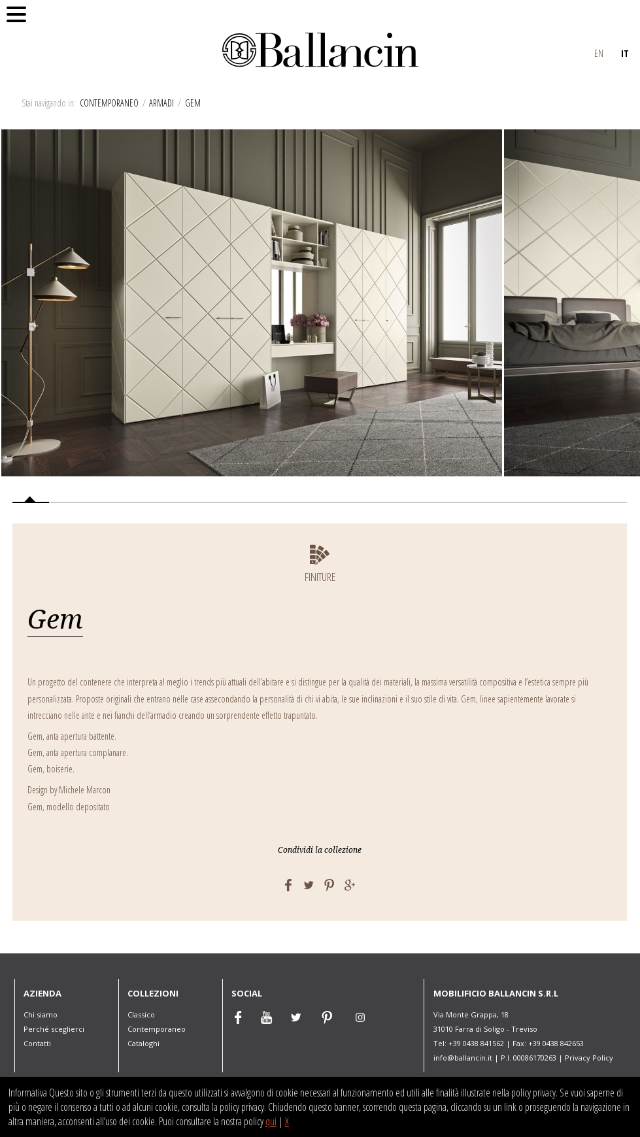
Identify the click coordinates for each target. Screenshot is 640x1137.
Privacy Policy (589, 1058)
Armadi (161, 103)
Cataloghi (143, 1043)
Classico (141, 1014)
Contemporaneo (109, 103)
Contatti (37, 1043)
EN (598, 52)
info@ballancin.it (462, 1058)
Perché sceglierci (54, 1029)
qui (271, 1121)
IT (625, 52)
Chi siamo (41, 1014)
